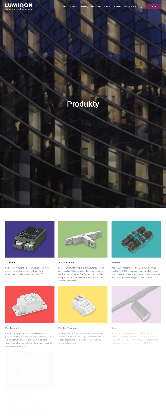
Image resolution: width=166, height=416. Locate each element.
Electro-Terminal (67, 328)
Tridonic (10, 262)
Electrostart (12, 328)
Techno (116, 262)
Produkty (83, 104)
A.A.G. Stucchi (66, 262)
